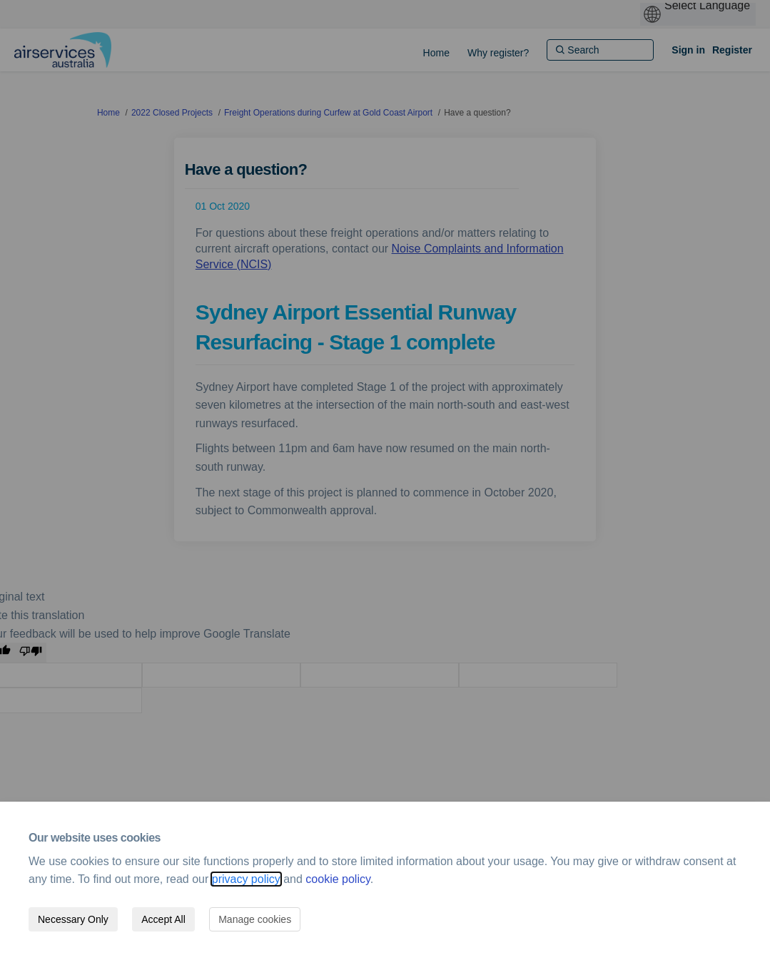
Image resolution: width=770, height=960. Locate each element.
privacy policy (246, 879)
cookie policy (337, 879)
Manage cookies (254, 919)
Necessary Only (73, 919)
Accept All (163, 919)
